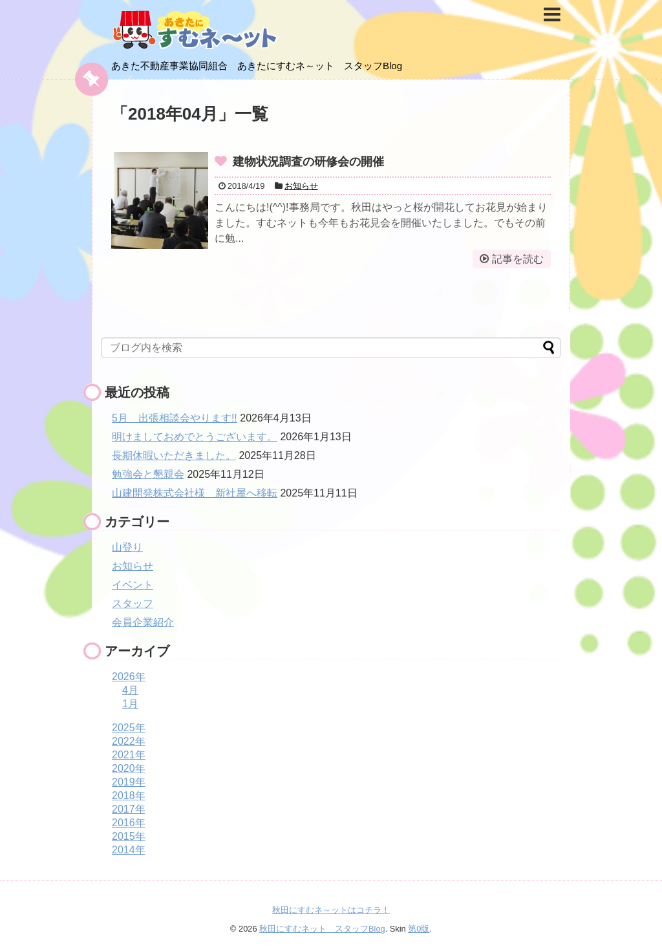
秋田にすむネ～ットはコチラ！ (331, 910)
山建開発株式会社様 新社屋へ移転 (194, 492)
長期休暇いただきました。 (174, 455)
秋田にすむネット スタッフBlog (322, 929)
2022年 (128, 741)
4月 (130, 690)
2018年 (128, 795)
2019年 (128, 781)
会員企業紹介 (143, 622)
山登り (127, 547)
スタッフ (132, 603)
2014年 (128, 849)
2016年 (128, 822)
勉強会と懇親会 (148, 474)
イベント (132, 584)
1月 (130, 703)
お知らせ (301, 186)
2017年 (128, 809)
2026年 (128, 676)
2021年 (128, 754)
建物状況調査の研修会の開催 (308, 161)
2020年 (128, 768)
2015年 (128, 836)
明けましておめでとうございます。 (194, 436)
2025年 (128, 727)
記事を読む (518, 258)
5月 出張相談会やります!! (174, 417)
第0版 (418, 929)
